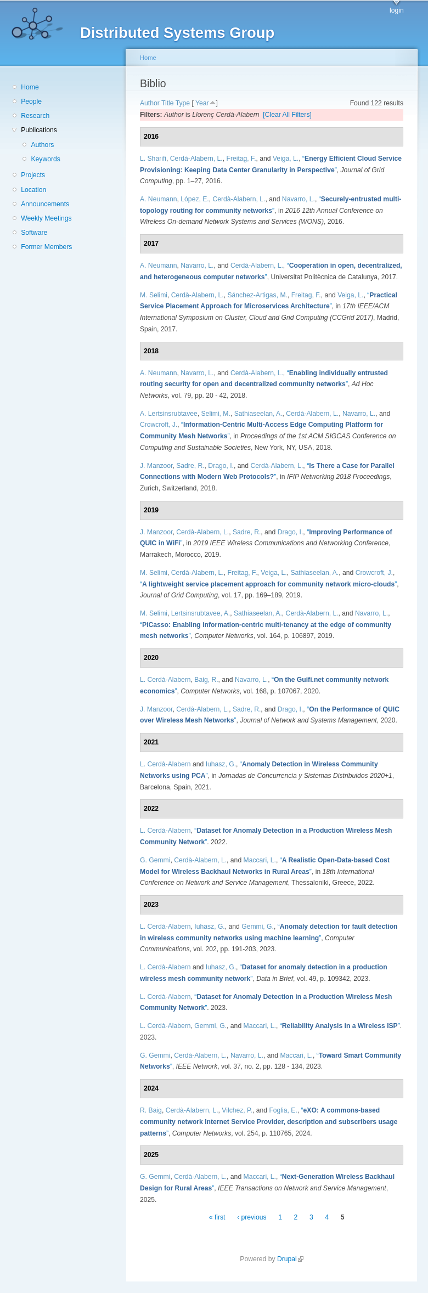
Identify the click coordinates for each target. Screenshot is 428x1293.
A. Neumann (158, 199)
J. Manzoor (156, 466)
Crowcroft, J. (158, 424)
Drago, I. (221, 466)
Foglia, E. (283, 1110)
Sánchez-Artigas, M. (257, 295)
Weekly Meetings (46, 218)
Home (29, 87)
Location (33, 190)
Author (150, 103)
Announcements (45, 204)
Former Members (46, 247)
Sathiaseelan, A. (258, 413)
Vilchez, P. (237, 1110)
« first (217, 1218)
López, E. (195, 199)
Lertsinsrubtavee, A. (200, 613)
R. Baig (151, 1110)
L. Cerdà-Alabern (165, 680)
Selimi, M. (215, 413)
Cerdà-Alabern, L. (196, 158)
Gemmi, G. (257, 926)
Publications (39, 130)
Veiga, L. (286, 158)
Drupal (290, 1259)
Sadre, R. (190, 466)
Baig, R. (206, 680)
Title (167, 103)
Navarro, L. (298, 199)
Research (35, 116)
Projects (33, 175)
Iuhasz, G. (221, 764)
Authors (42, 145)
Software (34, 232)
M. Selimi (153, 295)
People (31, 101)
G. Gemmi (155, 860)
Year (202, 103)
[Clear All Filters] (287, 114)
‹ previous (251, 1218)
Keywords (45, 159)
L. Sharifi (153, 158)
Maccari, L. (260, 860)
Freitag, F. (241, 158)
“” (268, 584)
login (397, 10)
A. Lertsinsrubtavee (169, 413)
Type (183, 103)
